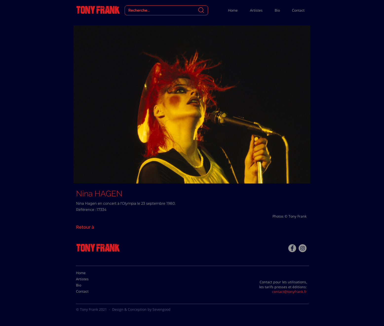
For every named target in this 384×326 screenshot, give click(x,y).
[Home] (88, 273)
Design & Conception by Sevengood (141, 309)
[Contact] (88, 291)
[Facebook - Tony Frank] (292, 248)
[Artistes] (88, 279)
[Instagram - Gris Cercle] (303, 248)
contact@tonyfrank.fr (289, 291)
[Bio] (88, 285)
